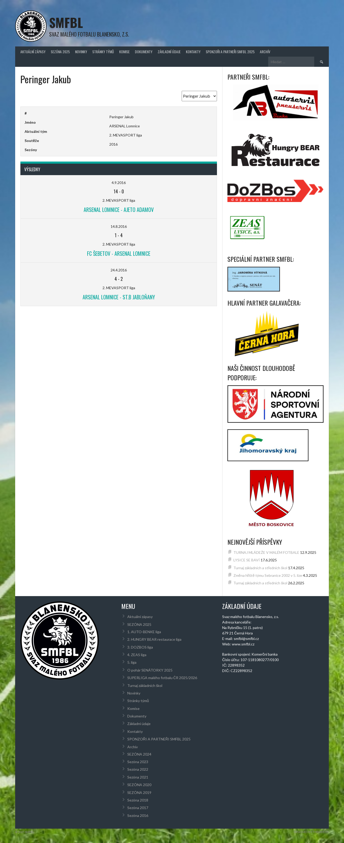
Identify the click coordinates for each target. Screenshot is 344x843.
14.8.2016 (119, 226)
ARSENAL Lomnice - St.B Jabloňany (119, 297)
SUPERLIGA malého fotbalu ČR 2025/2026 (162, 677)
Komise (124, 51)
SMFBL (66, 22)
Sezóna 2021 (137, 777)
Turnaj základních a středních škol (260, 568)
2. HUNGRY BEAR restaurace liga (154, 639)
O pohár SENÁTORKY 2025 (150, 670)
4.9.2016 (119, 182)
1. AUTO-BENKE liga (144, 632)
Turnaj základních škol (144, 685)
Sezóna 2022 (137, 769)
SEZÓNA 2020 (139, 784)
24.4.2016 (119, 270)
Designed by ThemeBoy (311, 832)
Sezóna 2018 (137, 800)
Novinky (81, 51)
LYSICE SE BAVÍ (246, 560)
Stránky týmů (103, 51)
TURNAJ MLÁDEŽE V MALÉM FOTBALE (266, 552)
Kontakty (193, 51)
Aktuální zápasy (32, 51)
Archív (265, 51)
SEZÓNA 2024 (139, 754)
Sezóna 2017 (137, 807)
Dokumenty (143, 51)
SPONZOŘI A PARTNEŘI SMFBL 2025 (230, 51)
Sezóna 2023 (137, 761)
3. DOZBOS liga (140, 647)
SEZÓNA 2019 (139, 792)
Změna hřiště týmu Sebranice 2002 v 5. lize (267, 575)
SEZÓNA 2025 (60, 51)
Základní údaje (169, 51)
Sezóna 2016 (137, 815)
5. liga (131, 662)
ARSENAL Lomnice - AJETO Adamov (119, 209)
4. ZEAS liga (136, 654)
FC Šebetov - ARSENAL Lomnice (118, 253)
